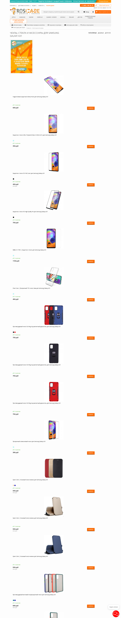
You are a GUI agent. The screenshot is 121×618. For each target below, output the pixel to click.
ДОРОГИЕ (108, 33)
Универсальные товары (90, 17)
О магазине (14, 588)
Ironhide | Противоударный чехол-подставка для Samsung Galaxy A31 (98, 330)
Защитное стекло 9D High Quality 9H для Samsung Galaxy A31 (22, 100)
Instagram (104, 602)
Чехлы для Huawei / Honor (35, 597)
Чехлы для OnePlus (33, 595)
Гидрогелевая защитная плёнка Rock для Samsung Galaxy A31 (46, 62)
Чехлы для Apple (33, 588)
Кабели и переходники (87, 25)
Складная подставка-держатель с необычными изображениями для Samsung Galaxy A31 (21, 523)
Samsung (22, 17)
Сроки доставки (50, 598)
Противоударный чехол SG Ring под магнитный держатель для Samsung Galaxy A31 (98, 101)
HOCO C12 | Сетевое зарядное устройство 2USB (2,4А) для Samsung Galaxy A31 (71, 446)
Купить (53, 73)
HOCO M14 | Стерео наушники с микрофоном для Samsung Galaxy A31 (97, 408)
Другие (80, 17)
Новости (41, 5)
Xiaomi (31, 17)
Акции (34, 5)
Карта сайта (49, 600)
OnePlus (40, 17)
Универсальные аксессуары (18, 606)
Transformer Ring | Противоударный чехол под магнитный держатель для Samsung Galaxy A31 (73, 255)
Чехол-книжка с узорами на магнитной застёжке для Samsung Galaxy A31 (22, 408)
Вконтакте (104, 595)
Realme (71, 17)
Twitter (103, 598)
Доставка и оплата (23, 5)
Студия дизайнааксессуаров (18, 21)
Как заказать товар (51, 588)
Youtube (104, 608)
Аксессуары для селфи (71, 25)
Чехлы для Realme (33, 601)
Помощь (48, 590)
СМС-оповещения (50, 593)
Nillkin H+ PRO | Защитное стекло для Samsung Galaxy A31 (47, 100)
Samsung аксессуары (37, 28)
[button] (116, 613)
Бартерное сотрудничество (18, 599)
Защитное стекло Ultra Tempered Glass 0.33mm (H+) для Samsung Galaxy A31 (71, 63)
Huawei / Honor (51, 17)
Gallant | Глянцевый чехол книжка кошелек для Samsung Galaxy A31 (72, 292)
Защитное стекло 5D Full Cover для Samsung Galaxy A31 (97, 62)
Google (62, 17)
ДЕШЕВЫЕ (101, 33)
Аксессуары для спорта (18, 27)
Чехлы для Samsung (33, 590)
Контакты (13, 5)
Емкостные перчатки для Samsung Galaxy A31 (98, 445)
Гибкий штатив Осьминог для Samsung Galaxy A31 (96, 483)
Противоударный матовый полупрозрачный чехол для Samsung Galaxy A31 (73, 178)
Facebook (104, 592)
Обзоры (66, 588)
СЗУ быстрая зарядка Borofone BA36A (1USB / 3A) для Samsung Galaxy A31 (46, 446)
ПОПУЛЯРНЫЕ (92, 33)
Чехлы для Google (33, 599)
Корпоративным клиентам (18, 601)
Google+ (104, 605)
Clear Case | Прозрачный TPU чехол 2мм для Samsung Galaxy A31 (73, 100)
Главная (28, 28)
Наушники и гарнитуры (54, 25)
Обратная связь (85, 603)
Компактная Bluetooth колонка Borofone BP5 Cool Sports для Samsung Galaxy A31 (21, 484)
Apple (14, 17)
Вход (86, 12)
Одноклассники (106, 589)
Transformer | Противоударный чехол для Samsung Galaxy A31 (46, 215)
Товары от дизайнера (16, 603)
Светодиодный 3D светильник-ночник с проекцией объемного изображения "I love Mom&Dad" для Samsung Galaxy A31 (73, 484)
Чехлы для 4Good (33, 603)
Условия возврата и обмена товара (53, 595)
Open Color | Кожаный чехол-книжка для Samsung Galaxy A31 (97, 139)
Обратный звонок (104, 5)
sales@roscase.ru (68, 599)
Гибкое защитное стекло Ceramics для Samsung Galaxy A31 (47, 254)
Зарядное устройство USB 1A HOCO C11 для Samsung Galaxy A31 (47, 483)
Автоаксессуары (17, 25)
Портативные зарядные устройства (35, 25)
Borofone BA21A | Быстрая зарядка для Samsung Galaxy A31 (22, 445)
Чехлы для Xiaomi (33, 593)
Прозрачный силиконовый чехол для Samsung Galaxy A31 (73, 139)
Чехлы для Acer (32, 606)
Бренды (13, 597)
